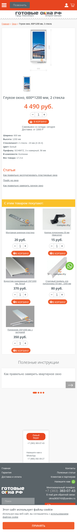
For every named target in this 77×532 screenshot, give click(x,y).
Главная (6, 468)
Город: (18, 16)
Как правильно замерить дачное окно (23, 185)
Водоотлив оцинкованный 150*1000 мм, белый (20, 282)
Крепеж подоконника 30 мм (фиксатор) (56, 233)
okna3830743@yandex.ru (62, 498)
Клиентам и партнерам (63, 477)
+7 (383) (20, 5)
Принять (38, 526)
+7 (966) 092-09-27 (35, 459)
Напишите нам (65, 482)
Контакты (70, 468)
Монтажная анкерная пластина (20, 232)
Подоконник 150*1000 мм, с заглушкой (20, 331)
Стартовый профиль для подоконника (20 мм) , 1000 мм (57, 282)
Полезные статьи (66, 472)
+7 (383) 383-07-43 (35, 443)
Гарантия (7, 472)
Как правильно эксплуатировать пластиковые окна (30, 175)
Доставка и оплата (12, 477)
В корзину (40, 121)
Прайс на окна (10, 180)
